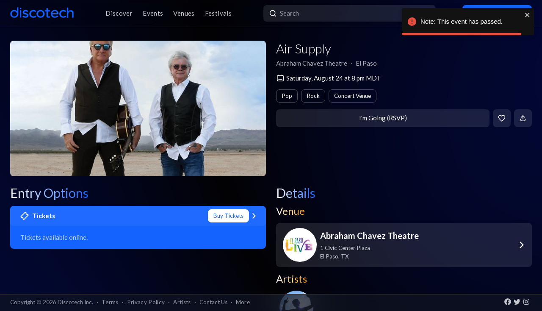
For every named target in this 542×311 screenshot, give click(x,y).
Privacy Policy (146, 302)
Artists (182, 302)
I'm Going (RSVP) (383, 118)
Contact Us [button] (213, 302)
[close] (528, 14)
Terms (110, 302)
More (243, 302)
